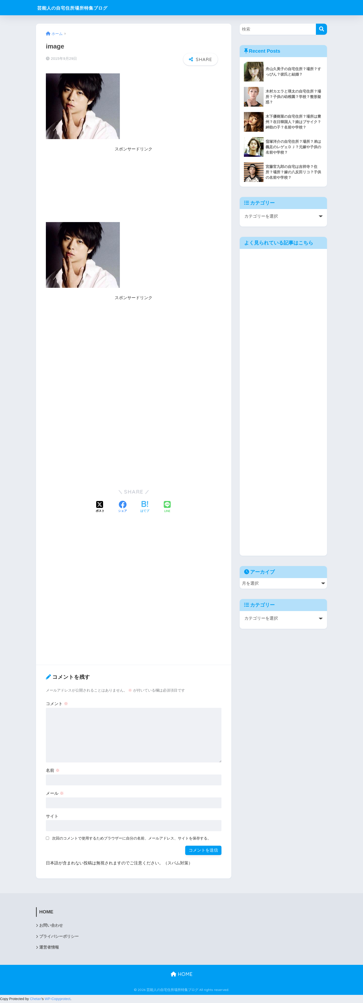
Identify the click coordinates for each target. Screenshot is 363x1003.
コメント (57, 703)
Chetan (35, 999)
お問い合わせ (51, 925)
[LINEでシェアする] (167, 507)
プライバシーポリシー (59, 937)
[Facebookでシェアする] (122, 507)
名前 (53, 770)
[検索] (321, 29)
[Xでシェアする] (100, 507)
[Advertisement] (133, 187)
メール (55, 793)
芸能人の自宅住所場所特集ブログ (82, 7)
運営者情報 (49, 948)
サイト (52, 816)
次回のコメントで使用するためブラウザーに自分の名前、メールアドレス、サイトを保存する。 (131, 838)
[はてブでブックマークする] (144, 507)
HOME (182, 974)
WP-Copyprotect (58, 999)
